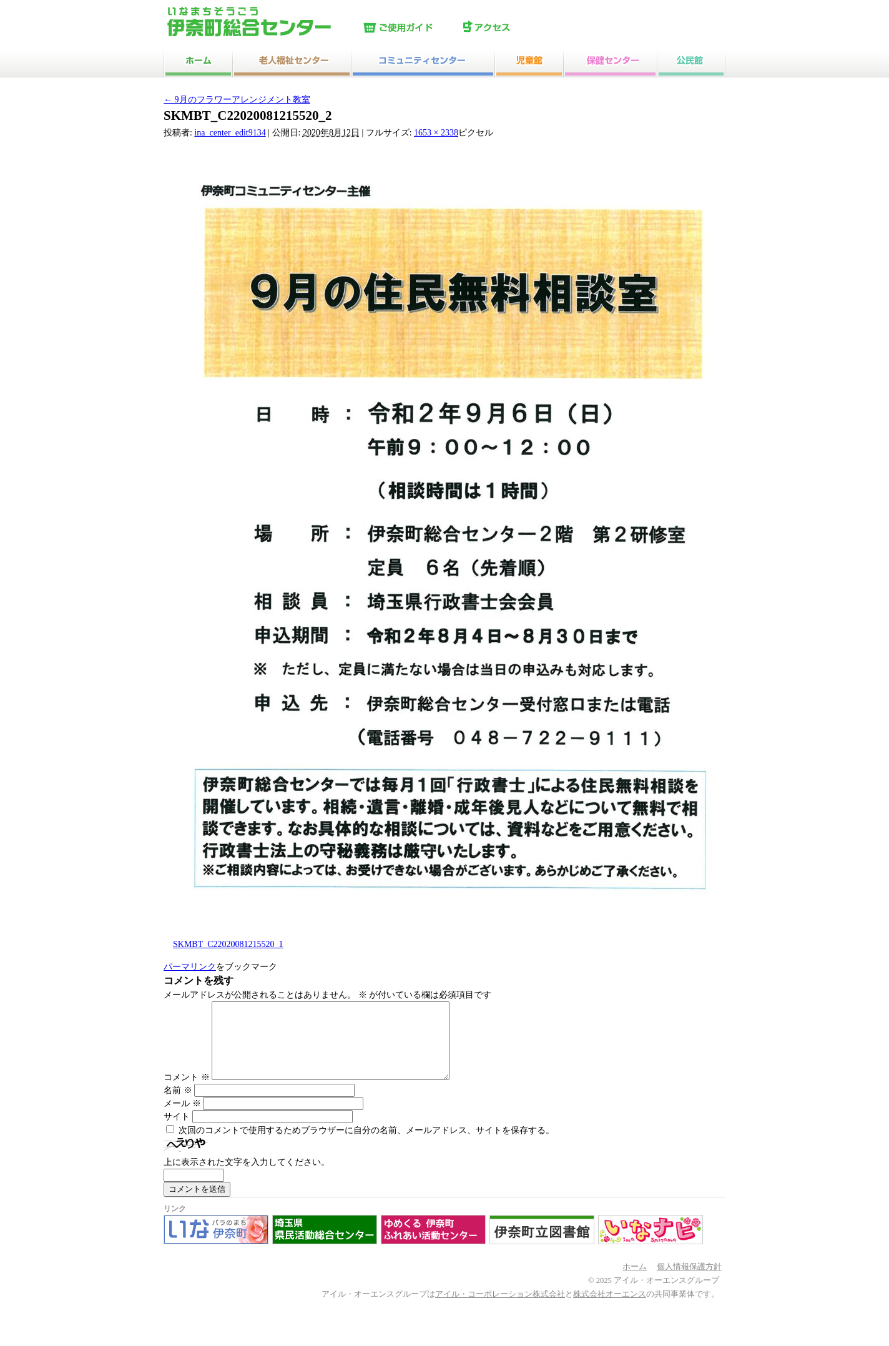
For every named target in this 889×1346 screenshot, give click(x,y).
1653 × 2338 (436, 132)
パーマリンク (190, 966)
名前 (178, 1105)
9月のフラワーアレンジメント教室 (237, 99)
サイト (177, 1131)
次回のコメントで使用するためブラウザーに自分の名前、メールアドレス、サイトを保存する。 (366, 1145)
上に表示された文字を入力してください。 (247, 1177)
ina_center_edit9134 (229, 132)
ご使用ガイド (410, 28)
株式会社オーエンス (609, 1309)
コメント (187, 1092)
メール (182, 1118)
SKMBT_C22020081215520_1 (228, 944)
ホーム (634, 1281)
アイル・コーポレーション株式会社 (500, 1309)
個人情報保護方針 (689, 1281)
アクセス (510, 28)
